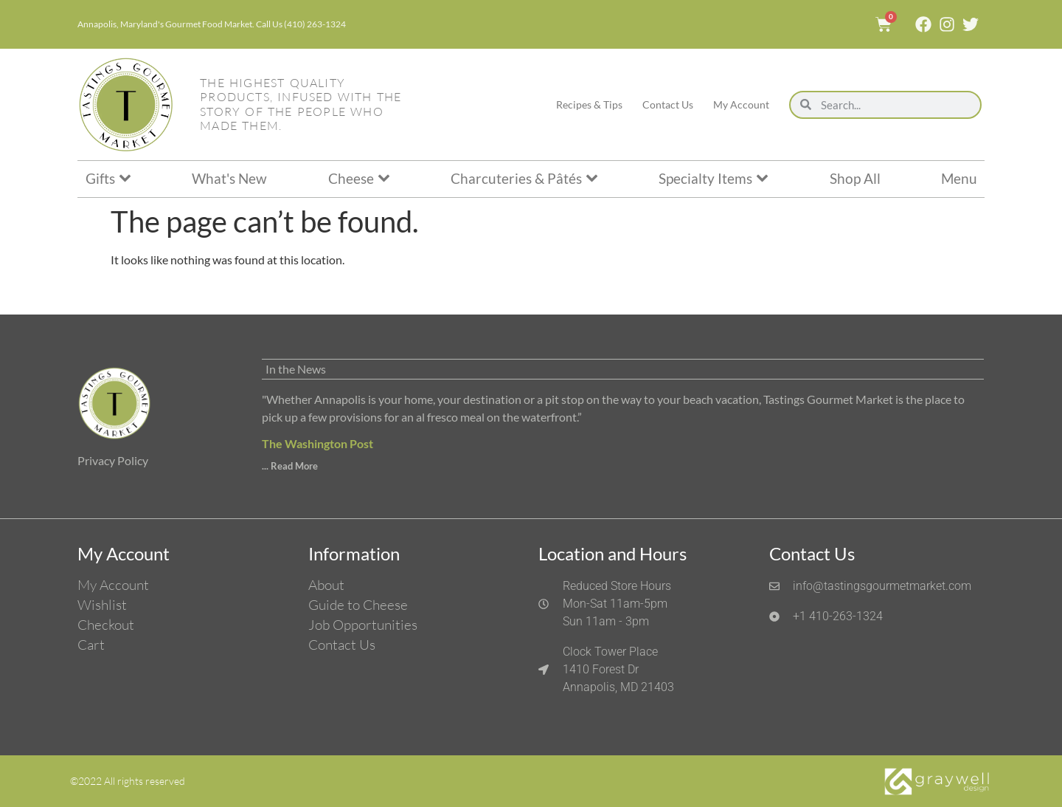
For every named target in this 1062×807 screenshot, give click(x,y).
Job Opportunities (362, 624)
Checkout (105, 624)
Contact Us (667, 104)
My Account (741, 104)
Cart (91, 644)
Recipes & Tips (589, 104)
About (326, 584)
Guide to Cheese (358, 604)
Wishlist (102, 604)
